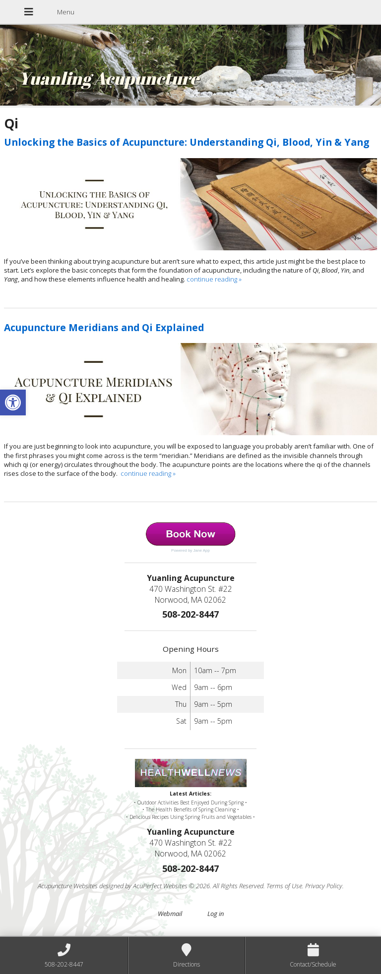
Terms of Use (284, 885)
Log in (215, 913)
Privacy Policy (323, 885)
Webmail (170, 913)
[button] (13, 402)
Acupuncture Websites (68, 885)
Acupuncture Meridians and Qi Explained (104, 327)
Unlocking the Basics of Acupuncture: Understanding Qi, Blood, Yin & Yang (186, 142)
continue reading (214, 279)
